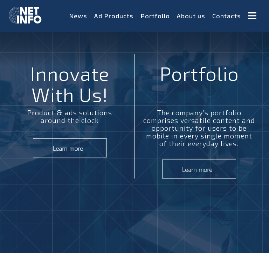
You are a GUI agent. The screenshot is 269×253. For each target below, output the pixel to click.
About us (191, 16)
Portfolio (155, 16)
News (78, 16)
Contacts (226, 16)
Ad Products (113, 16)
